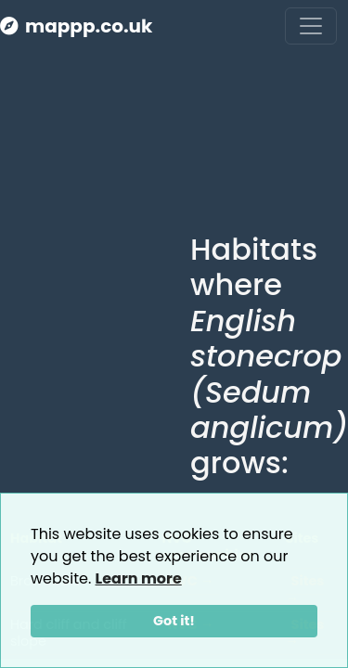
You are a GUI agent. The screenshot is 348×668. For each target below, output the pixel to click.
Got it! (174, 620)
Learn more (139, 578)
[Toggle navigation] (311, 26)
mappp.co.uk (76, 26)
